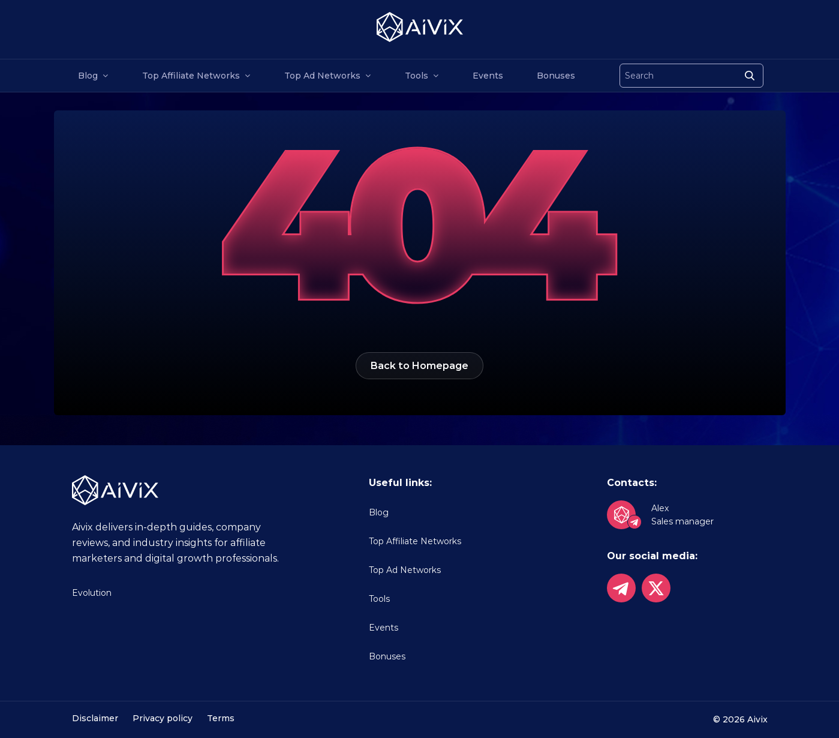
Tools (416, 75)
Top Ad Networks (322, 75)
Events (488, 75)
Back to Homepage (419, 365)
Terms (220, 718)
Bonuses (556, 75)
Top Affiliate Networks (191, 75)
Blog (88, 75)
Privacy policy (163, 718)
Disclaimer (95, 718)
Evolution (92, 592)
